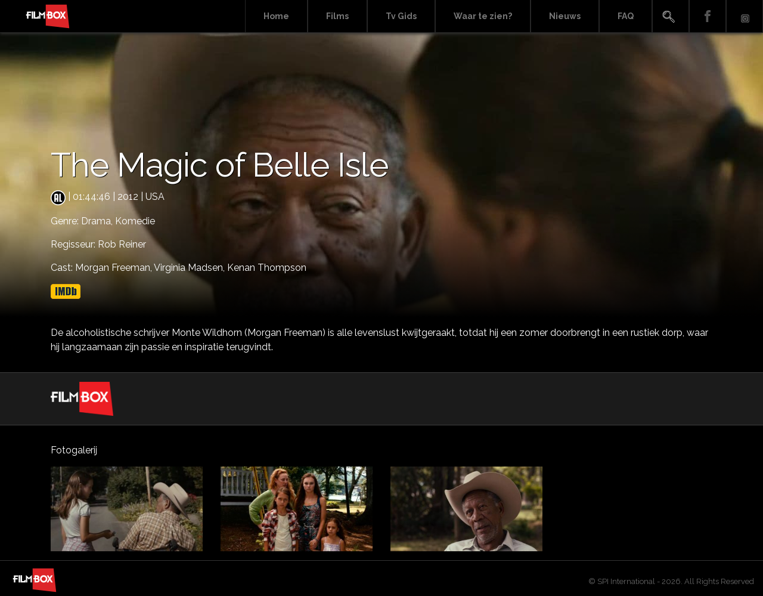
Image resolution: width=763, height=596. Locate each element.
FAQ (626, 16)
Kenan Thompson (266, 267)
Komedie (135, 221)
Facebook (707, 16)
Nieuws (565, 16)
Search (670, 16)
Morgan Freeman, (114, 267)
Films (337, 16)
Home (276, 16)
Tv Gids (401, 16)
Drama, (98, 221)
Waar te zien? (483, 16)
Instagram (744, 16)
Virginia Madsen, (190, 267)
